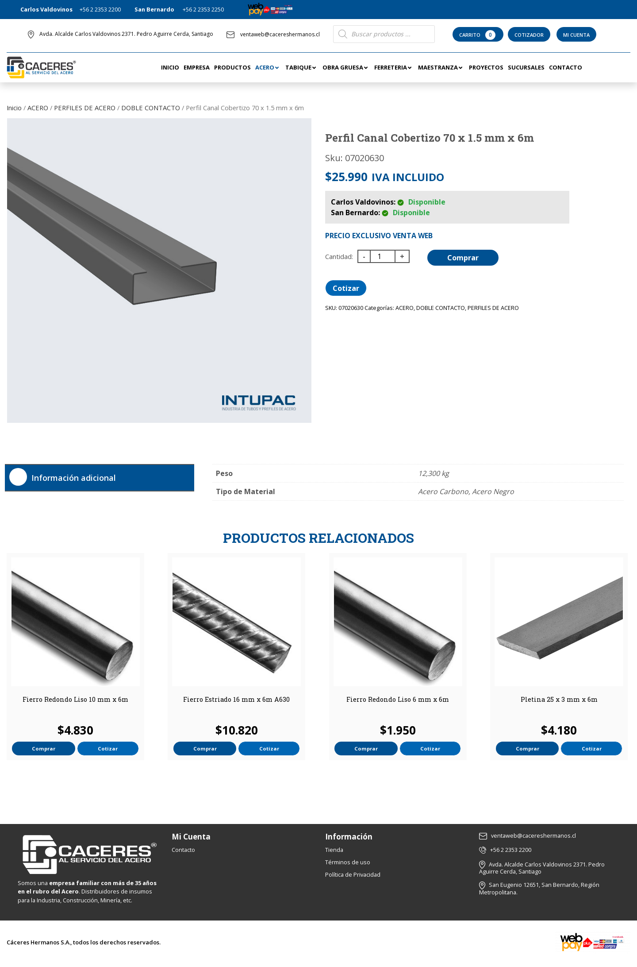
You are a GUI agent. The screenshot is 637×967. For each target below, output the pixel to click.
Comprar (463, 258)
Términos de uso (347, 862)
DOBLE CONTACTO (150, 107)
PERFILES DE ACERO (84, 107)
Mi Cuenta (576, 34)
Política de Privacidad (352, 874)
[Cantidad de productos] (382, 256)
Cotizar (346, 288)
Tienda (334, 850)
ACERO (37, 107)
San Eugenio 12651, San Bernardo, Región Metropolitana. (539, 888)
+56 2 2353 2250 (203, 9)
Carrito (478, 35)
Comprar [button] (43, 748)
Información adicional (73, 477)
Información (348, 837)
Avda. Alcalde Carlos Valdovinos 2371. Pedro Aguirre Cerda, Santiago (126, 34)
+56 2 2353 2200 (100, 9)
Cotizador (529, 34)
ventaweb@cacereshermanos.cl (273, 34)
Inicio (14, 107)
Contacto (183, 850)
